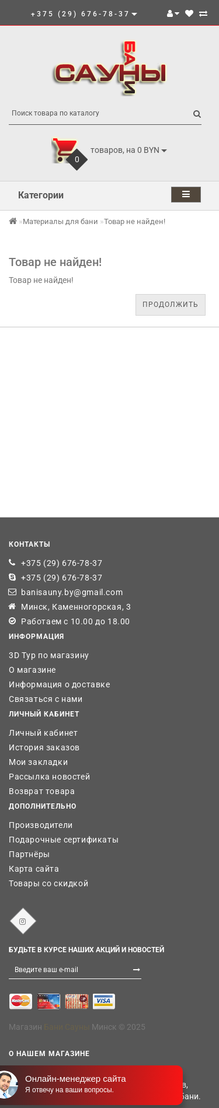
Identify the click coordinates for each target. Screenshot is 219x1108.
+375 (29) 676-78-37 (61, 563)
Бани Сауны (67, 1027)
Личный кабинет (43, 732)
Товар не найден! (134, 221)
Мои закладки (38, 762)
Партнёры (29, 854)
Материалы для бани (60, 221)
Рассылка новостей (49, 776)
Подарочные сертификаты (64, 839)
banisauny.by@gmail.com (72, 592)
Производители (41, 825)
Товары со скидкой (48, 883)
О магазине (32, 669)
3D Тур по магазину (49, 655)
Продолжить (170, 304)
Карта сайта (34, 868)
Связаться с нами (46, 699)
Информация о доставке (59, 684)
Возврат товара (42, 791)
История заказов (44, 747)
